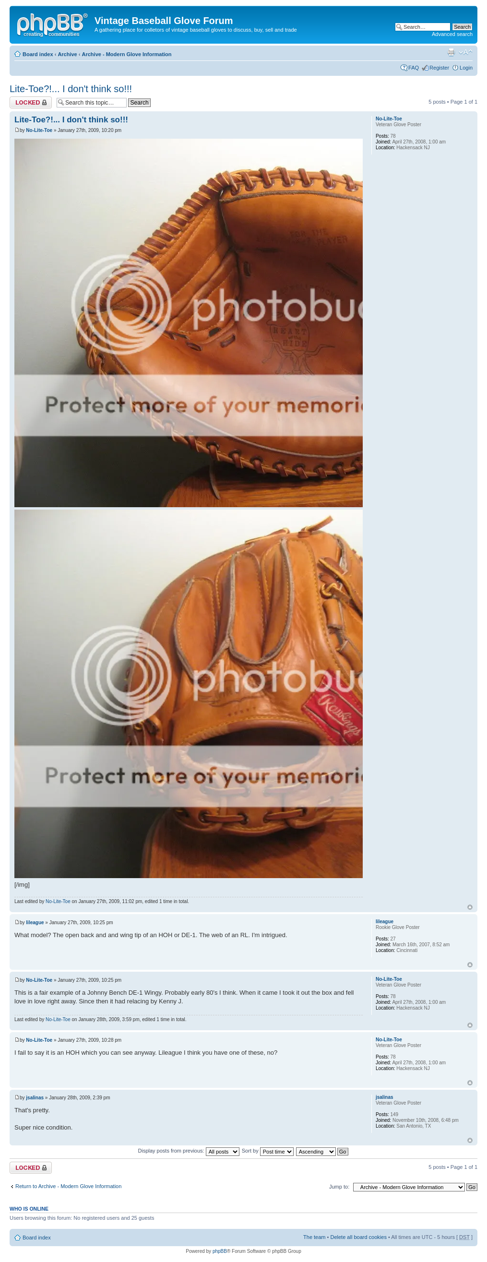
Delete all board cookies (358, 1237)
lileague (35, 922)
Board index (38, 54)
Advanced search (452, 34)
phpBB (220, 1251)
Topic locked (31, 102)
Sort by (268, 1151)
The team (314, 1237)
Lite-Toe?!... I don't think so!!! (71, 88)
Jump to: (339, 1187)
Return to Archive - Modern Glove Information (68, 1186)
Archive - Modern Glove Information (127, 54)
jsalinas (35, 1097)
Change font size (466, 52)
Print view (451, 52)
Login (466, 68)
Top (470, 907)
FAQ (413, 68)
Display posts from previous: (188, 1151)
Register (439, 68)
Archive (67, 54)
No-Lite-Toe (39, 130)
